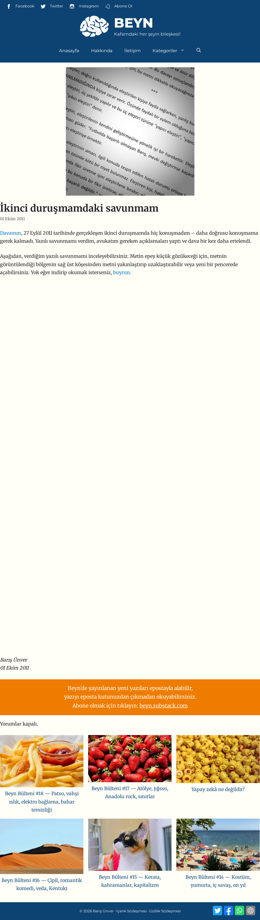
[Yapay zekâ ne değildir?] (218, 760)
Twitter (51, 6)
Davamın (10, 233)
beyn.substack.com (163, 705)
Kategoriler (172, 51)
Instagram (84, 6)
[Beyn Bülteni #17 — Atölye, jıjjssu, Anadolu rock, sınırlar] (130, 759)
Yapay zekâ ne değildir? (218, 789)
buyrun (121, 272)
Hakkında (101, 50)
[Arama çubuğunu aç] (199, 51)
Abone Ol (118, 6)
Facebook (20, 6)
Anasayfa (69, 50)
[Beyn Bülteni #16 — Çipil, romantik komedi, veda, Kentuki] (41, 847)
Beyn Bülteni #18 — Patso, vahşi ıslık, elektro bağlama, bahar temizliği (42, 801)
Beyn (133, 23)
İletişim (132, 50)
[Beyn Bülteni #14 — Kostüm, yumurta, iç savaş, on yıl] (218, 846)
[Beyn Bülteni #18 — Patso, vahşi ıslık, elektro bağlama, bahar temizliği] (41, 762)
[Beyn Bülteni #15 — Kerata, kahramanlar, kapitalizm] (130, 846)
